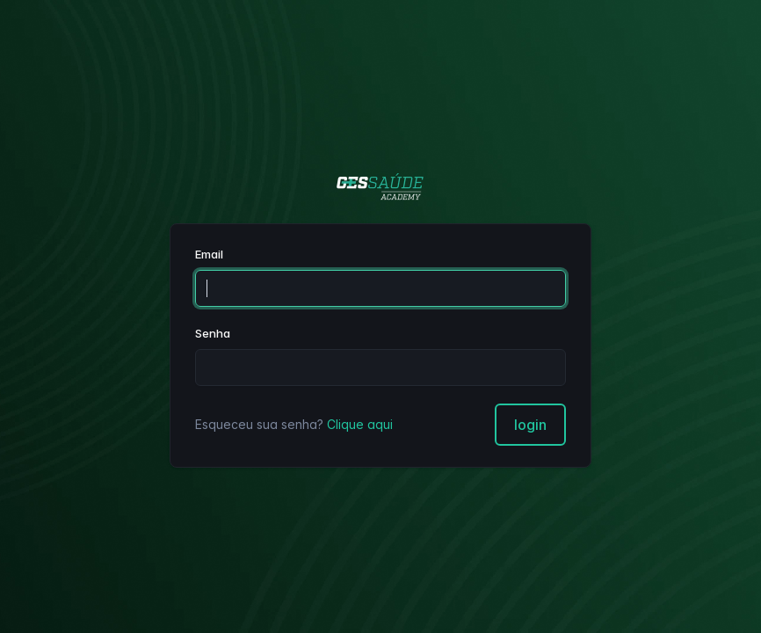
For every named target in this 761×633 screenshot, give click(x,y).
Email (209, 254)
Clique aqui (360, 424)
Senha (212, 333)
